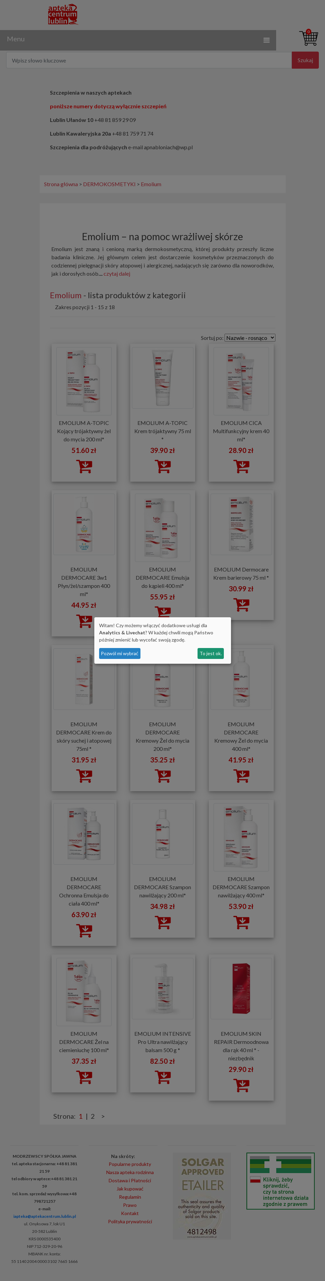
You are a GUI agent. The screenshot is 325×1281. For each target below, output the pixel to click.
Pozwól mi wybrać (119, 653)
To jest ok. (211, 653)
